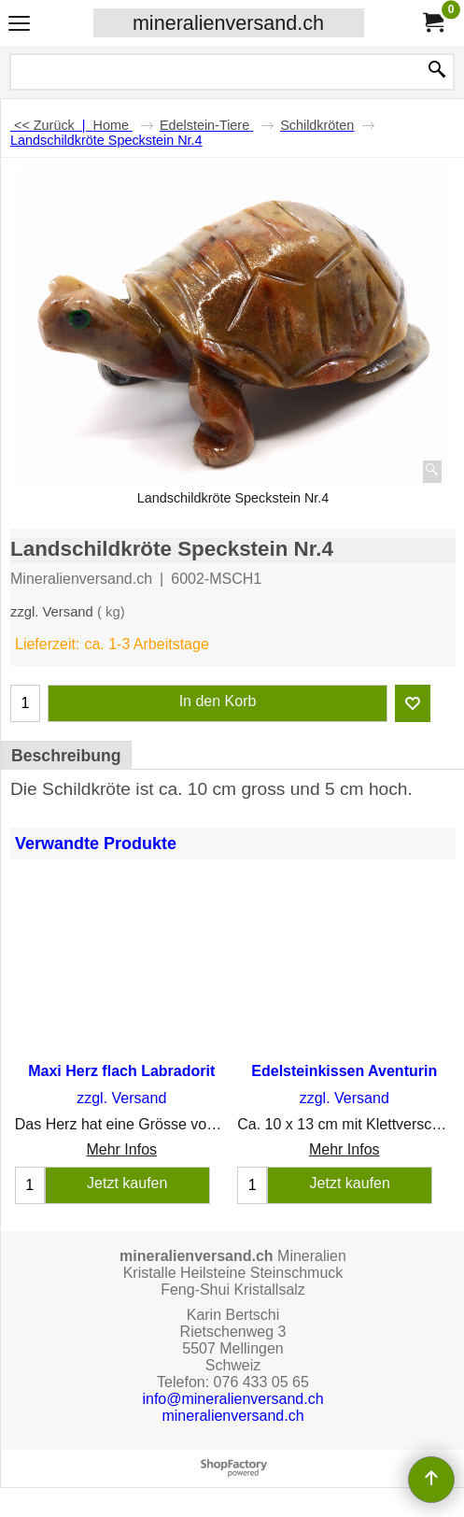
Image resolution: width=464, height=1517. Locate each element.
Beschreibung (66, 755)
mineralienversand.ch (228, 23)
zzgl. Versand (51, 611)
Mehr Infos (121, 1149)
